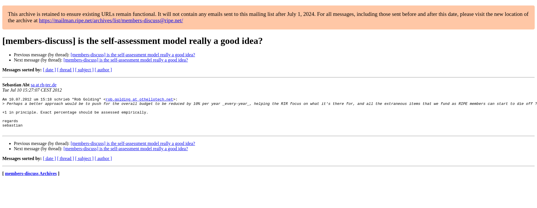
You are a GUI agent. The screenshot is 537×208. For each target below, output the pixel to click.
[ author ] (103, 69)
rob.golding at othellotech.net (139, 100)
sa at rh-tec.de (43, 84)
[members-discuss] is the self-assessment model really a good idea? (133, 54)
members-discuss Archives (31, 180)
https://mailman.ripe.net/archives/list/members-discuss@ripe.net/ (111, 20)
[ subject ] (84, 69)
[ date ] (49, 69)
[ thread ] (65, 69)
